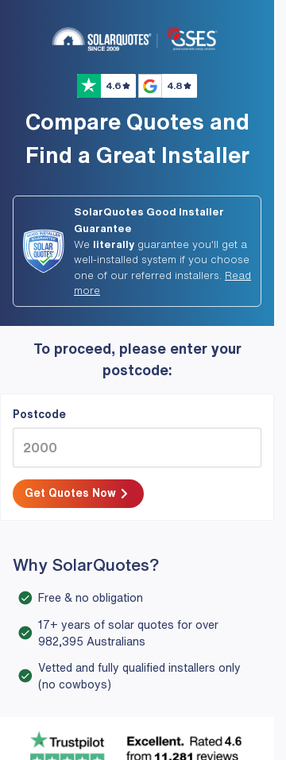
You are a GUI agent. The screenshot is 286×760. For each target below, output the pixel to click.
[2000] (137, 447)
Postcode (39, 414)
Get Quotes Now (78, 494)
